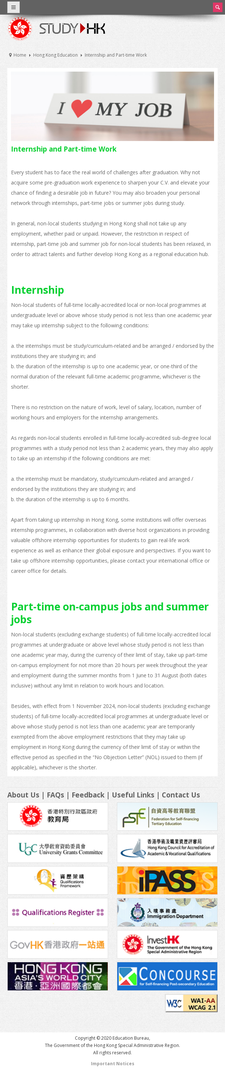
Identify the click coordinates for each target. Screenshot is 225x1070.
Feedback (88, 794)
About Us (23, 794)
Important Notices (112, 1064)
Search (217, 7)
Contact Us (181, 794)
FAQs (55, 794)
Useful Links (133, 794)
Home (20, 55)
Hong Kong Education (55, 55)
